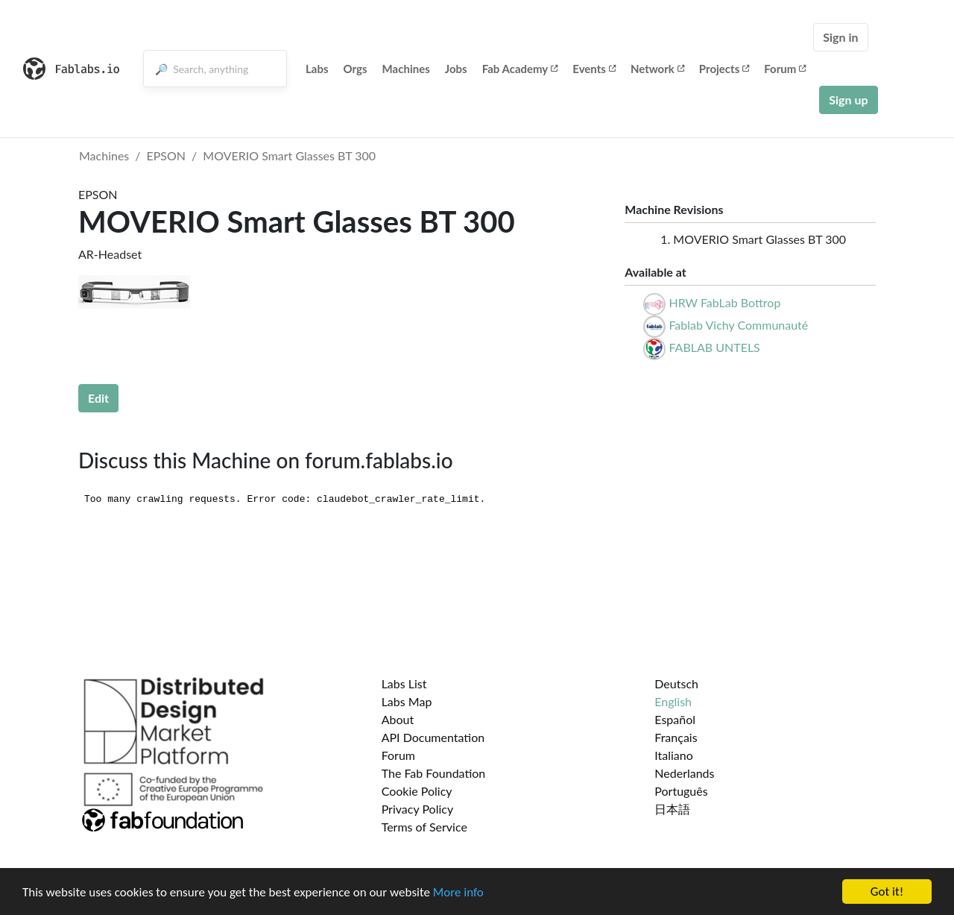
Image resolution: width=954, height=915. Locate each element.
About (398, 719)
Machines (406, 68)
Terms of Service (424, 827)
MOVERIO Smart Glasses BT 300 (289, 155)
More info (458, 893)
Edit (98, 398)
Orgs (355, 68)
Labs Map (407, 701)
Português (680, 791)
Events (594, 68)
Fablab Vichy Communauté (738, 325)
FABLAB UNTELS (714, 347)
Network (657, 68)
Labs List (404, 683)
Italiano (673, 755)
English (673, 701)
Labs (317, 68)
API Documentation (433, 737)
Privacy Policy (418, 809)
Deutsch (676, 683)
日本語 (672, 809)
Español (674, 719)
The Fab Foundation (434, 773)
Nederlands (684, 773)
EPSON (166, 155)
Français (675, 737)
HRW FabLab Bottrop (724, 302)
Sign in (840, 37)
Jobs (456, 68)
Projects (724, 68)
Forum (785, 68)
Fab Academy (520, 68)
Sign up (848, 99)
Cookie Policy (417, 791)
